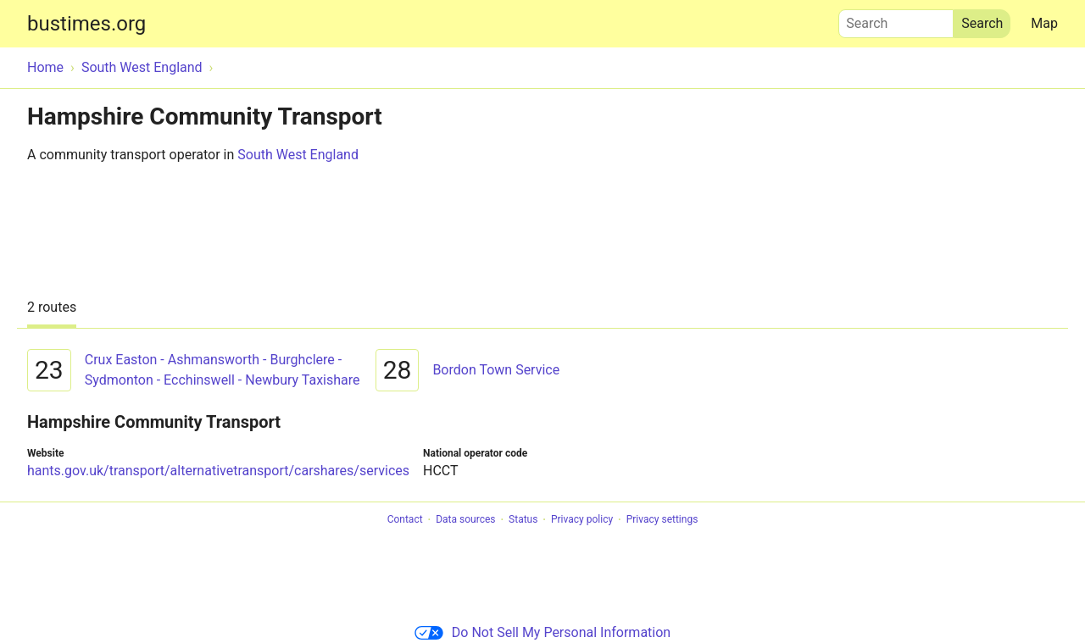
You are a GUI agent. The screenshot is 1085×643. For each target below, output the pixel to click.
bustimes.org (86, 24)
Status (523, 520)
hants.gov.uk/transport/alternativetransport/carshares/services (218, 471)
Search (896, 19)
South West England (298, 155)
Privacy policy (582, 520)
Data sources (465, 520)
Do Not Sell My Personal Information (542, 632)
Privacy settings (662, 520)
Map (1044, 23)
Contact (405, 520)
